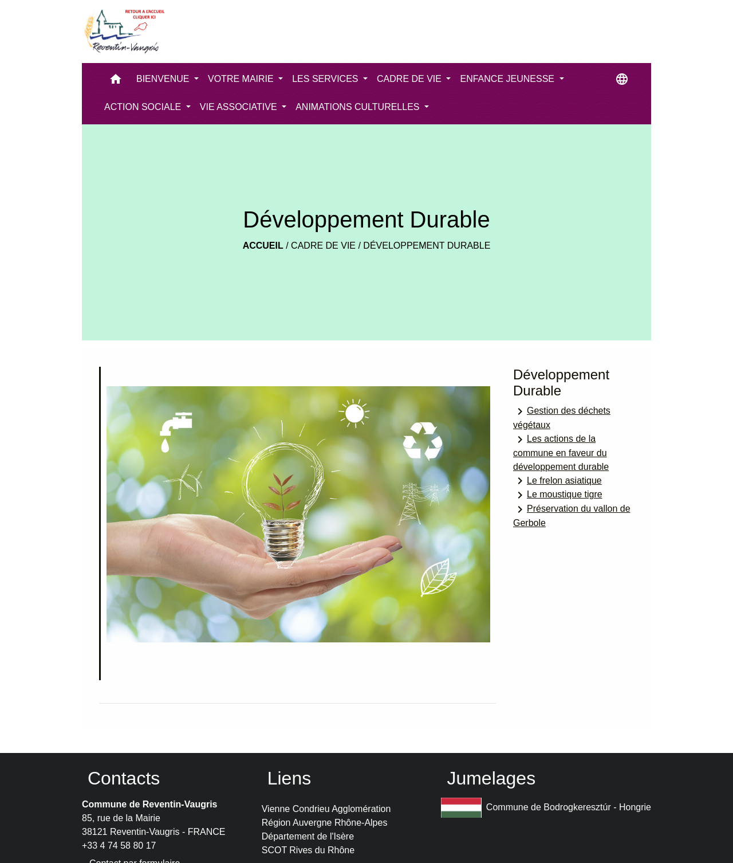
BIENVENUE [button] (164, 79)
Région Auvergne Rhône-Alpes (325, 822)
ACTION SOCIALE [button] (144, 107)
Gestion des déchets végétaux (561, 417)
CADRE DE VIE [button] (410, 79)
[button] (116, 82)
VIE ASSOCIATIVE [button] (239, 107)
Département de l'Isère (308, 836)
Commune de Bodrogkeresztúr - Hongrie (546, 808)
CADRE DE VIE (323, 245)
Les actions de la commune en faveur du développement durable (561, 452)
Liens (289, 778)
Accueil (263, 245)
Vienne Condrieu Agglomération (326, 809)
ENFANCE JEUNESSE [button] (508, 79)
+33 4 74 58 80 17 (119, 845)
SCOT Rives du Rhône (308, 850)
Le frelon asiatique (557, 481)
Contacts (124, 778)
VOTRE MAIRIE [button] (242, 79)
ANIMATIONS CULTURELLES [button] (358, 107)
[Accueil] (123, 31)
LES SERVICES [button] (326, 79)
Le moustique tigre (557, 495)
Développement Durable (426, 245)
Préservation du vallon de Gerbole (571, 515)
